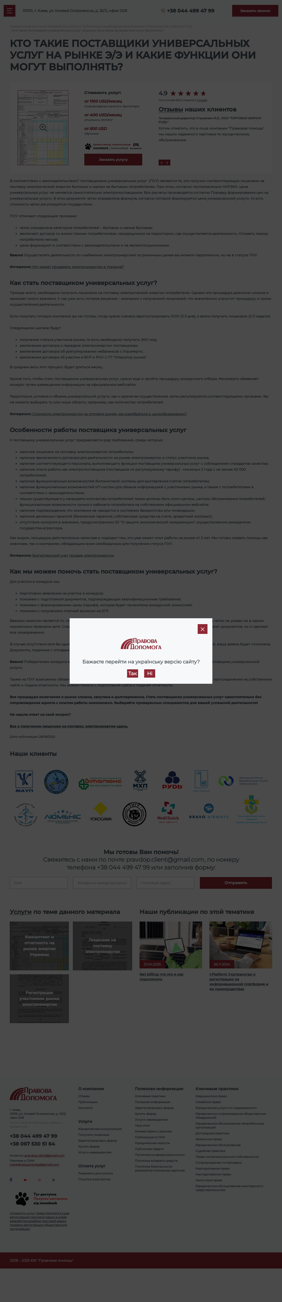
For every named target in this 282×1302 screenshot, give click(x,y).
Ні (149, 673)
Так (132, 673)
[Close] (202, 629)
